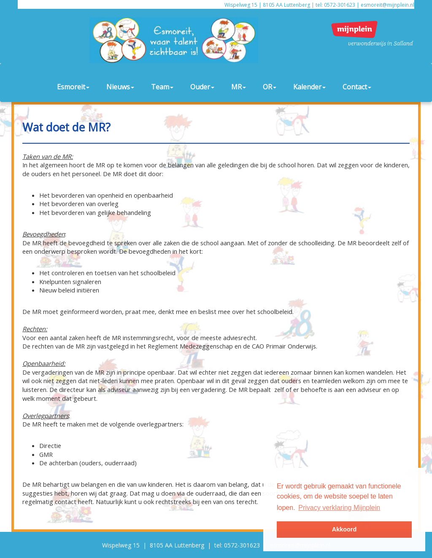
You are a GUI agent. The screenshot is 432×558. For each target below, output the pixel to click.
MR (238, 86)
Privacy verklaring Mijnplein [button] (339, 507)
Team (162, 86)
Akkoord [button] (344, 529)
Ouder (202, 86)
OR (269, 86)
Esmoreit (73, 86)
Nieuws (120, 86)
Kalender (309, 86)
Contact (357, 86)
